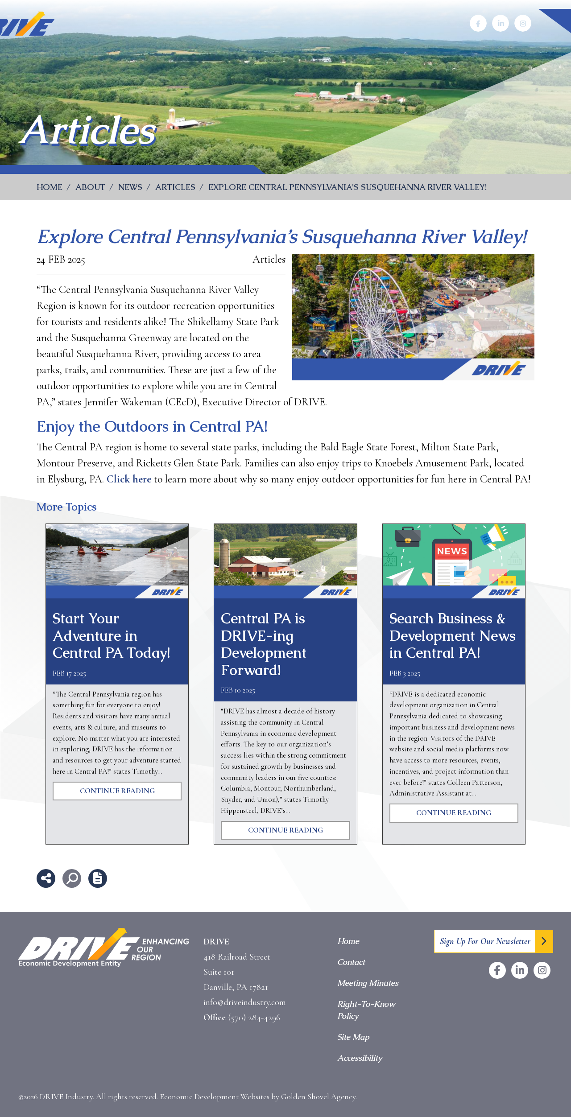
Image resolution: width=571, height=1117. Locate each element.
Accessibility (359, 1058)
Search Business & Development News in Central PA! (452, 635)
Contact (351, 962)
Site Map (353, 1037)
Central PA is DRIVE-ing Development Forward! (263, 644)
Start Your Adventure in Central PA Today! (111, 635)
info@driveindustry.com (244, 1002)
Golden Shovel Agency (318, 1096)
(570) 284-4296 (254, 1017)
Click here (129, 479)
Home (348, 941)
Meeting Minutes (367, 983)
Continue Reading (117, 791)
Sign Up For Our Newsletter (485, 941)
